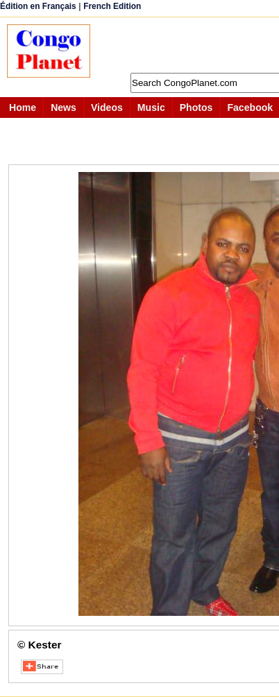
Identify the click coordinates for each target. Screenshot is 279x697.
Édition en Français (38, 6)
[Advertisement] (191, 45)
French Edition (112, 6)
